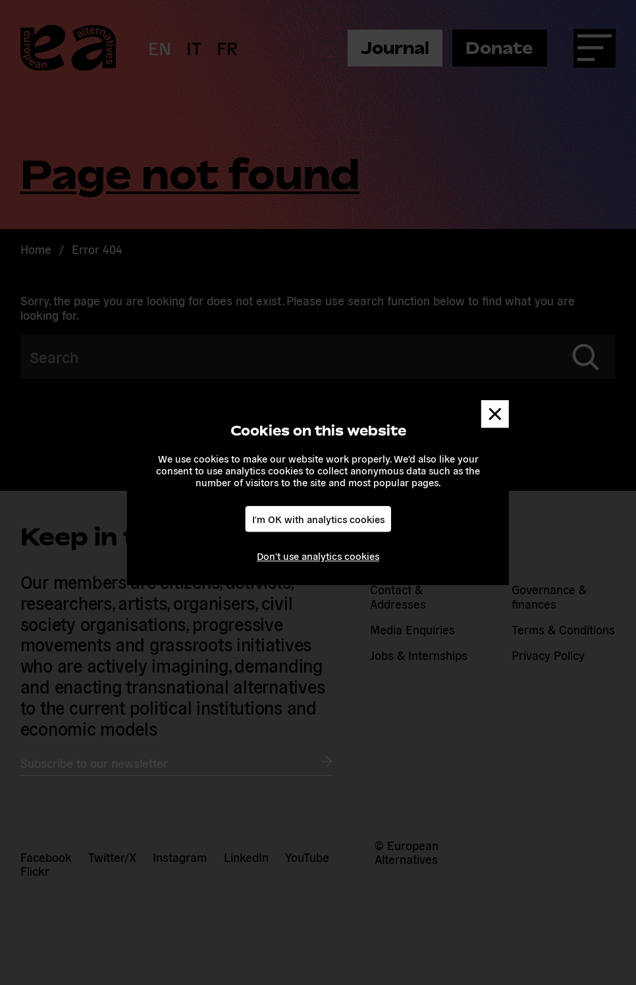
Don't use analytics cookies (318, 555)
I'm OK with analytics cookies (318, 519)
